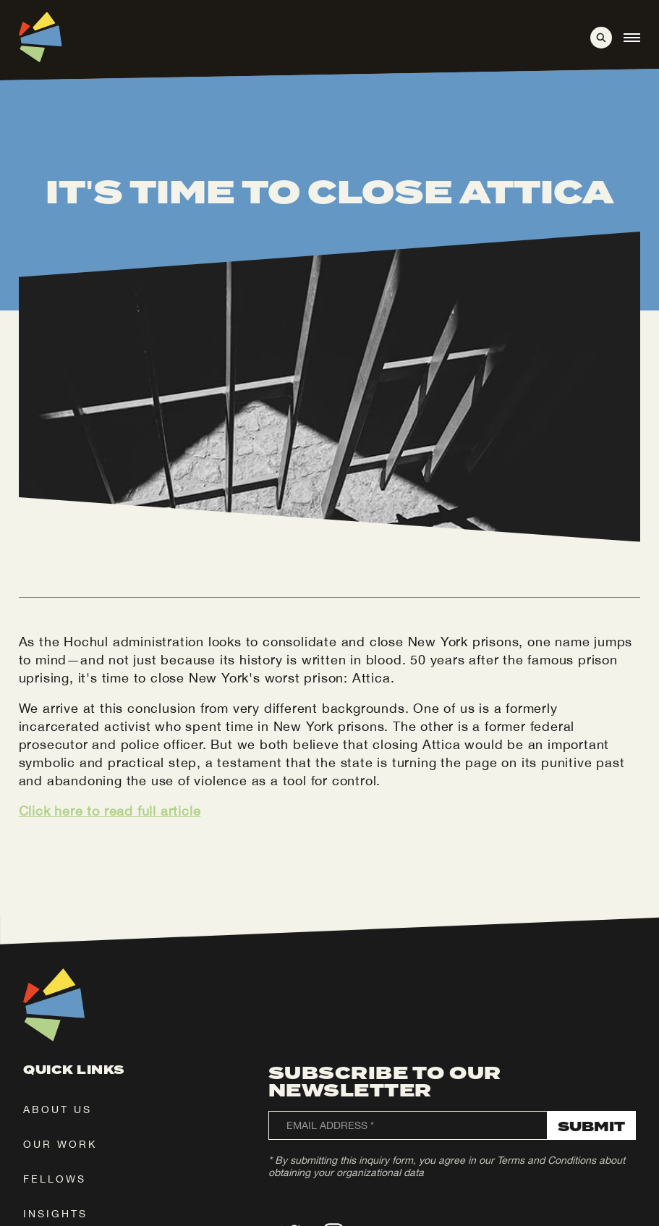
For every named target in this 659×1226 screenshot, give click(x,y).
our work (60, 1144)
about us (57, 1109)
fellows (54, 1179)
